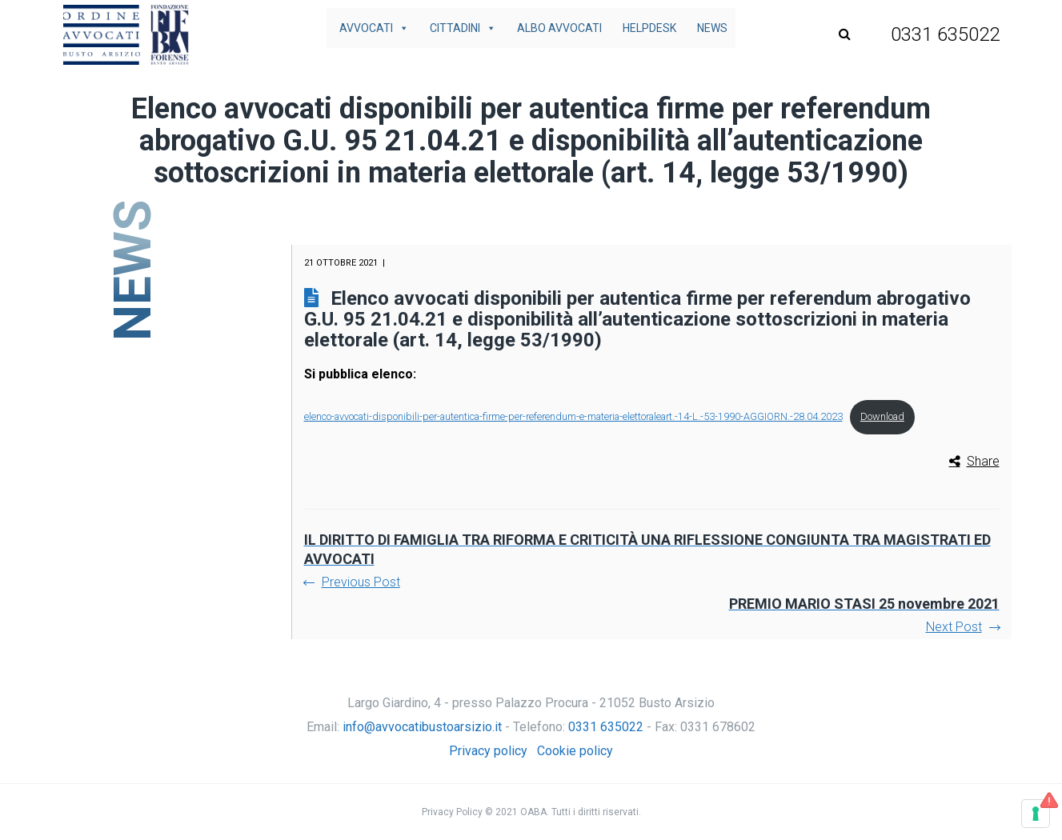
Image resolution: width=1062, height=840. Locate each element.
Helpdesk (649, 28)
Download (882, 416)
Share (983, 461)
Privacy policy (488, 750)
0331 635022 (605, 726)
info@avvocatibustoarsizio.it (422, 726)
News (712, 28)
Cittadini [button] (463, 28)
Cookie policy (575, 750)
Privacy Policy (452, 812)
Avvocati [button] (374, 28)
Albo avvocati (559, 28)
